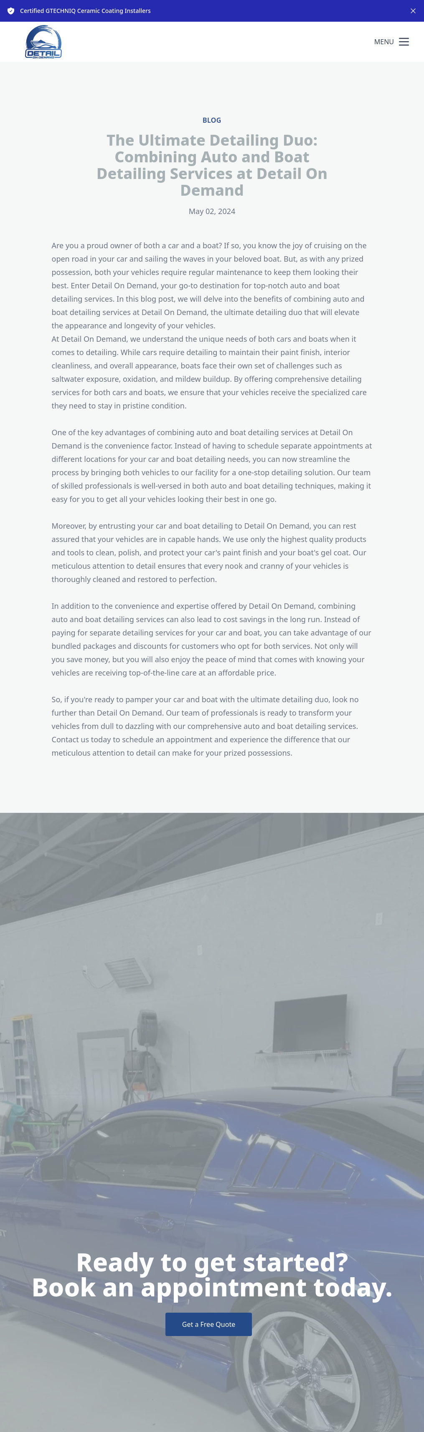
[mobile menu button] (404, 42)
